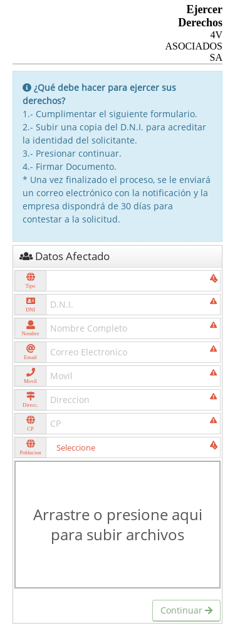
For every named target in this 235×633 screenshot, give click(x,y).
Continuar (186, 610)
